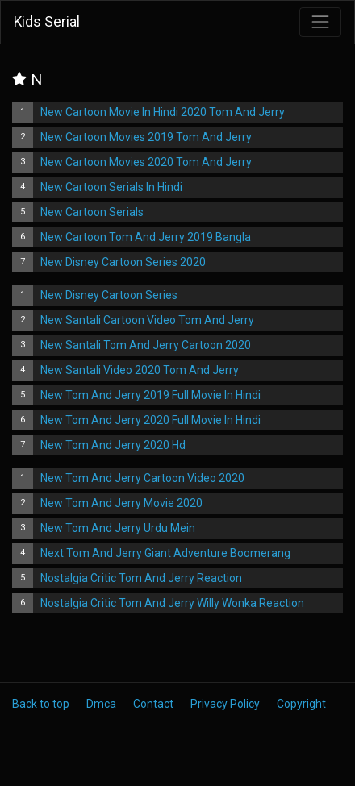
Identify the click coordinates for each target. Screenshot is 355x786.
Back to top (40, 703)
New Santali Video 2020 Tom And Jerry (139, 370)
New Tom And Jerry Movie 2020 (121, 503)
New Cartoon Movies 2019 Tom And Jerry (146, 137)
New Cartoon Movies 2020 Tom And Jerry (146, 162)
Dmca (101, 703)
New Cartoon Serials (92, 212)
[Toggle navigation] (320, 21)
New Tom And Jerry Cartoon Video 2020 (142, 478)
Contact (153, 703)
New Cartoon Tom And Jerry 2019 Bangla (145, 237)
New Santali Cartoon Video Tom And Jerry (147, 320)
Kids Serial (47, 22)
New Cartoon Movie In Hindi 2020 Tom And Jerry (162, 112)
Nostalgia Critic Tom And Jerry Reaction (141, 578)
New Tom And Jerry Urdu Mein (117, 528)
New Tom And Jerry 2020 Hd (113, 445)
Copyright (301, 703)
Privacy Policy (225, 703)
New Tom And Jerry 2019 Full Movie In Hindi (150, 395)
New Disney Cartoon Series (109, 295)
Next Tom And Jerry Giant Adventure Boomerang (165, 553)
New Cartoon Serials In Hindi (111, 187)
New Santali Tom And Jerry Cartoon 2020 (145, 345)
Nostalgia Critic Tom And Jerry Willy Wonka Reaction (172, 603)
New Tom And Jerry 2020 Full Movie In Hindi (150, 420)
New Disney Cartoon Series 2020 (123, 262)
